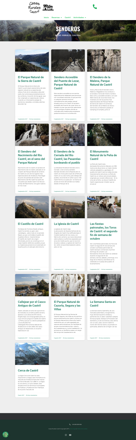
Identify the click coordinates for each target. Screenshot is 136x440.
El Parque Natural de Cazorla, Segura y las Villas (67, 305)
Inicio (46, 17)
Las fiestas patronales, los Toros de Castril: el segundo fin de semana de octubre (103, 231)
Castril (68, 17)
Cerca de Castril (28, 370)
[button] (5, 434)
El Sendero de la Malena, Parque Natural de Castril (101, 81)
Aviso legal (73, 428)
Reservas (57, 17)
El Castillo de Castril (30, 223)
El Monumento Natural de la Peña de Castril (103, 155)
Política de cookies (82, 428)
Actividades (79, 17)
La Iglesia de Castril (66, 223)
